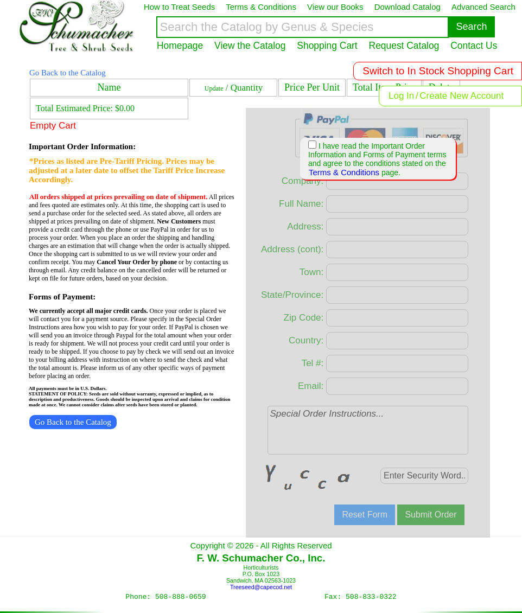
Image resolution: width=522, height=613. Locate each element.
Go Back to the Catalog (67, 72)
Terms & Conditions (344, 172)
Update (214, 88)
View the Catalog (249, 45)
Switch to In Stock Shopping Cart (437, 70)
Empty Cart (53, 125)
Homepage (180, 45)
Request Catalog (404, 45)
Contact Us (473, 45)
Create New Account (461, 96)
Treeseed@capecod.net (261, 587)
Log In (401, 96)
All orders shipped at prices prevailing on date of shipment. (118, 197)
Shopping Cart (327, 45)
